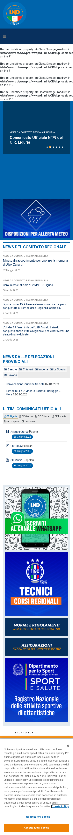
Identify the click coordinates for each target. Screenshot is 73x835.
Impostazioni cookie (37, 816)
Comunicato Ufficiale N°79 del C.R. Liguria (28, 285)
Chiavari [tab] (26, 369)
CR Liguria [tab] (10, 416)
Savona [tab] (10, 375)
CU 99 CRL (17, 460)
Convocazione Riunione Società (25, 384)
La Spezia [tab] (58, 369)
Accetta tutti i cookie (36, 827)
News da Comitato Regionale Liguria (32, 127)
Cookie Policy (60, 806)
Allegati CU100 (20, 431)
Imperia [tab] (41, 369)
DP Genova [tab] (26, 416)
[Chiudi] (68, 745)
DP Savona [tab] (29, 421)
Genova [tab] (10, 369)
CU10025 (16, 446)
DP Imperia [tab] (59, 416)
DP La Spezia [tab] (12, 421)
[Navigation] (27, 36)
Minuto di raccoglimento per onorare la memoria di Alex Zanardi (35, 138)
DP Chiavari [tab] (42, 416)
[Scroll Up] (24, 733)
